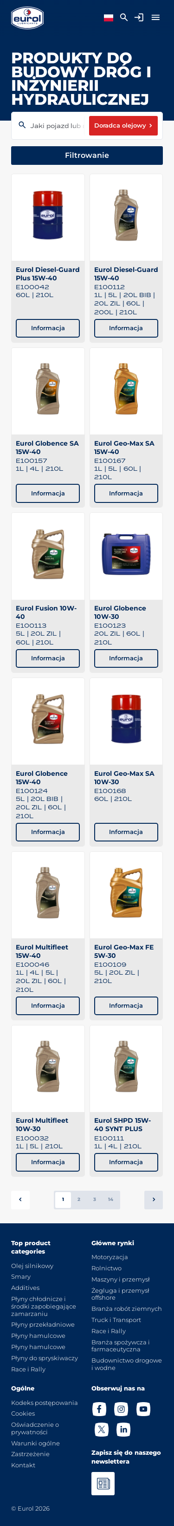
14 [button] (110, 1199)
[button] (153, 1200)
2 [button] (78, 1199)
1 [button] (63, 1199)
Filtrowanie (87, 155)
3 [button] (94, 1199)
